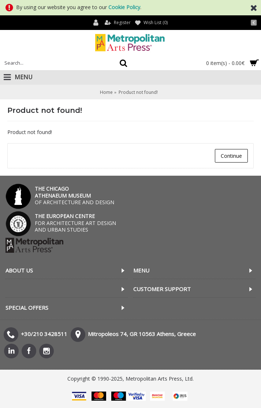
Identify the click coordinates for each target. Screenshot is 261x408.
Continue (231, 155)
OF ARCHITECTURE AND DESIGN (74, 195)
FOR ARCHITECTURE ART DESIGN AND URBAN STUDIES (75, 223)
